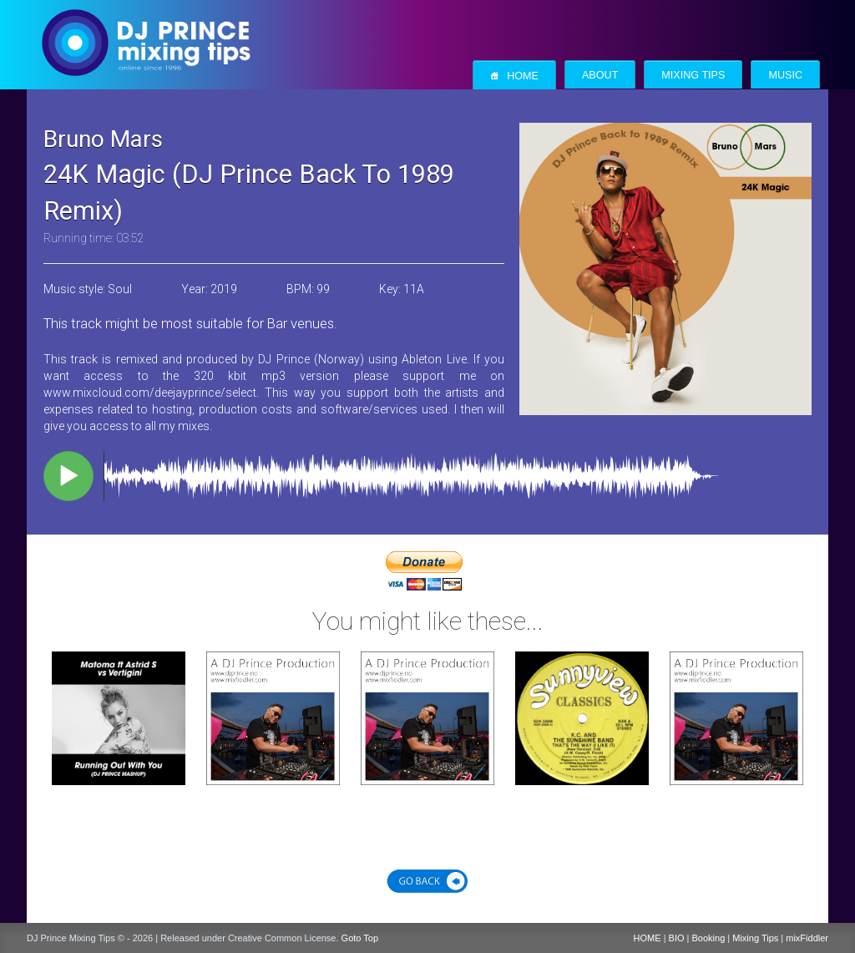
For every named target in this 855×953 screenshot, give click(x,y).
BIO (677, 938)
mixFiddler (807, 938)
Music (785, 75)
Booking (709, 938)
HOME (647, 938)
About (600, 75)
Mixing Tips (693, 75)
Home (514, 75)
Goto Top (359, 938)
